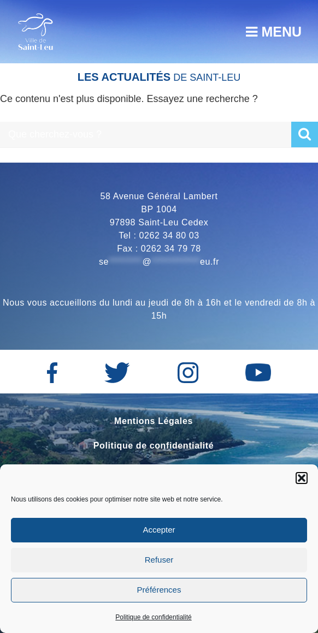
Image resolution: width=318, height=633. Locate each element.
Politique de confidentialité (153, 617)
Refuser (159, 559)
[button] (301, 478)
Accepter (159, 529)
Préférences (159, 589)
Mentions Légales (153, 421)
